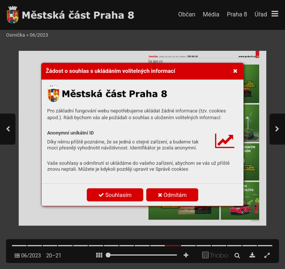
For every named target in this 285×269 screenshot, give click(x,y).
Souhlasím (115, 195)
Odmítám (172, 195)
